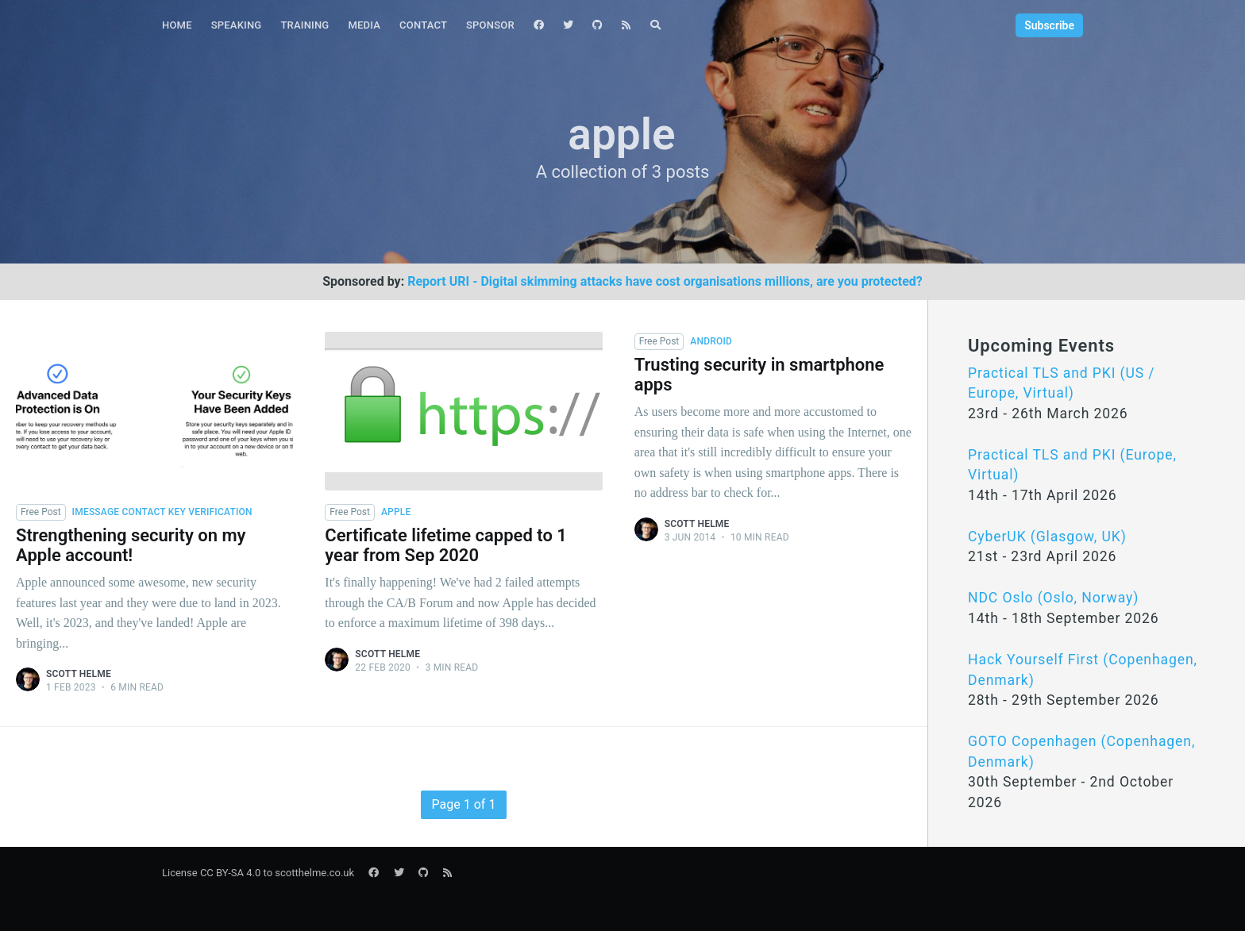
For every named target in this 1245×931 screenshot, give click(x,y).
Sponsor (490, 25)
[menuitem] (177, 26)
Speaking (236, 25)
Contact (423, 25)
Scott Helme (78, 673)
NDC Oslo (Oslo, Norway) (1053, 598)
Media (364, 25)
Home (177, 25)
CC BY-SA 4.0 (230, 873)
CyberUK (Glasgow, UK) (1047, 536)
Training (304, 25)
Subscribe (1049, 25)
